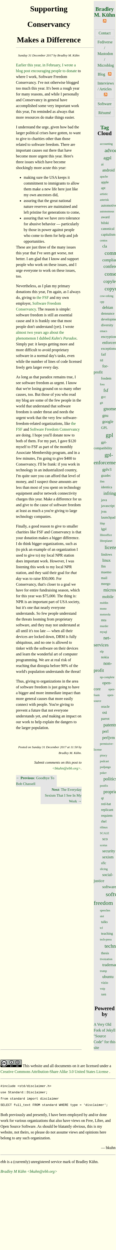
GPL (104, 428)
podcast (104, 761)
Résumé (104, 113)
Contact (105, 33)
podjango (105, 767)
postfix (104, 785)
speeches (105, 910)
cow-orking (106, 296)
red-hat (106, 804)
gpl (109, 435)
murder (104, 626)
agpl (107, 157)
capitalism (108, 234)
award (105, 217)
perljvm (108, 737)
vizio (104, 983)
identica (106, 487)
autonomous (107, 211)
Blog (101, 74)
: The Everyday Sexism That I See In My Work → (63, 795)
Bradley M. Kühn (104, 12)
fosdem (106, 378)
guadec (106, 475)
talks (104, 922)
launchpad (108, 517)
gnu (105, 415)
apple (105, 182)
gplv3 (106, 469)
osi (104, 712)
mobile (108, 596)
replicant (107, 810)
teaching (107, 933)
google (107, 421)
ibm (102, 481)
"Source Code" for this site (105, 1042)
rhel (103, 821)
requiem (106, 815)
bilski (105, 223)
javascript (108, 506)
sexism (108, 857)
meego (105, 584)
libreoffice (106, 535)
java (104, 500)
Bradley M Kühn (13, 1169)
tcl (101, 928)
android (108, 170)
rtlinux (104, 827)
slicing (104, 869)
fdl (101, 360)
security (108, 851)
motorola (105, 614)
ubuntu (108, 976)
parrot (105, 719)
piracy (103, 755)
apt (103, 188)
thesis (105, 953)
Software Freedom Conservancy (55, 429)
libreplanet (106, 541)
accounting (106, 144)
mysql (103, 632)
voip (102, 988)
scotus (103, 845)
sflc (103, 863)
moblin (104, 603)
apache (104, 176)
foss (102, 384)
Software (105, 104)
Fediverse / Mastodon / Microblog (106, 53)
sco (105, 839)
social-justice (103, 877)
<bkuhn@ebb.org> (66, 768)
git (101, 402)
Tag (104, 127)
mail (104, 578)
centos (104, 240)
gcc (103, 397)
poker (103, 773)
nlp (102, 651)
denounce (107, 313)
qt (102, 798)
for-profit (101, 369)
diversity (107, 325)
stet (102, 916)
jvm (103, 511)
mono (103, 608)
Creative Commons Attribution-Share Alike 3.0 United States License (54, 1072)
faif (103, 354)
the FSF (42, 297)
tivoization (106, 959)
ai (102, 164)
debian (107, 307)
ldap (102, 523)
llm (103, 566)
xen (103, 994)
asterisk (104, 200)
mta (103, 620)
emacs (103, 331)
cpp (102, 301)
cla (104, 246)
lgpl (103, 529)
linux (106, 560)
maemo (106, 572)
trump (103, 971)
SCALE (104, 833)
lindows (106, 554)
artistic (104, 194)
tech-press (106, 939)
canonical (107, 229)
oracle (105, 706)
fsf (105, 390)
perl (105, 731)
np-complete (107, 677)
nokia (105, 657)
